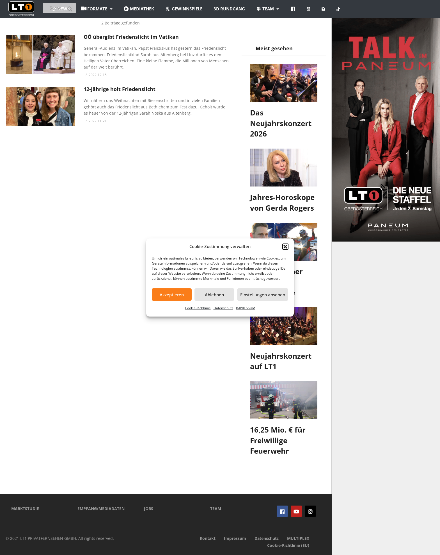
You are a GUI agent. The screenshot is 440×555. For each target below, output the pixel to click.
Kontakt (208, 538)
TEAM (215, 508)
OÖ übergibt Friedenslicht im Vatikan (131, 36)
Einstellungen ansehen (262, 294)
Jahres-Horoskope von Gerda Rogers (282, 202)
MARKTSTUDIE (25, 508)
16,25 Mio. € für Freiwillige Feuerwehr (278, 440)
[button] (285, 246)
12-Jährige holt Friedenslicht (119, 89)
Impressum (235, 538)
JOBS (148, 508)
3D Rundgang (263, 9)
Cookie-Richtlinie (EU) (288, 545)
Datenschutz (223, 308)
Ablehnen (214, 294)
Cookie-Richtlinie (198, 308)
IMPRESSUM (245, 308)
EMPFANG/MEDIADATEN (101, 508)
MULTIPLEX (298, 538)
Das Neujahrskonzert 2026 (280, 123)
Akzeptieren (172, 294)
